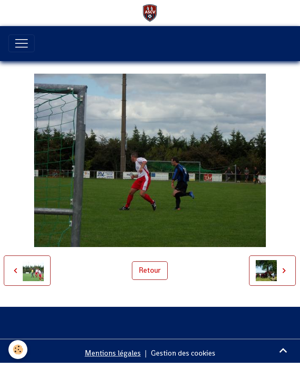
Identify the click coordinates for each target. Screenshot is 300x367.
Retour (150, 270)
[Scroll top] (283, 350)
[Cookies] (17, 349)
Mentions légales (113, 353)
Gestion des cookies (183, 353)
